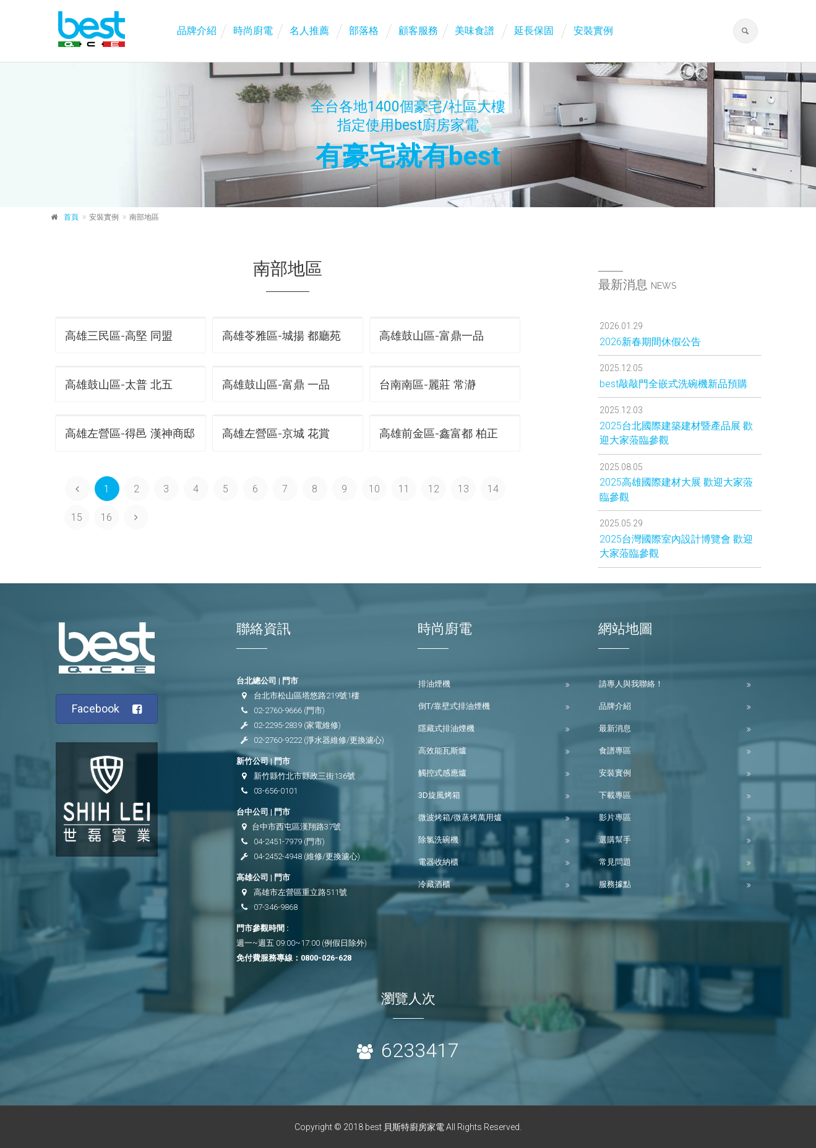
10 (374, 489)
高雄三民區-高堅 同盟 (119, 335)
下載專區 (615, 795)
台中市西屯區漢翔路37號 (296, 826)
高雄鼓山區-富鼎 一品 (276, 384)
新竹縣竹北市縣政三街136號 (304, 776)
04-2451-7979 (278, 841)
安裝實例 (593, 30)
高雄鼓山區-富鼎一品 (431, 335)
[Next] (136, 517)
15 (76, 517)
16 (106, 517)
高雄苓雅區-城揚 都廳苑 (281, 335)
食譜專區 (615, 750)
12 (433, 489)
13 (463, 489)
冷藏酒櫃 (434, 884)
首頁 (71, 217)
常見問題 (615, 862)
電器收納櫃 (438, 862)
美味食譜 (474, 30)
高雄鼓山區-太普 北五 (119, 384)
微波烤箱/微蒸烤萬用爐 (460, 817)
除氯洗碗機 (438, 839)
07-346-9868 (276, 907)
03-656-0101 (276, 790)
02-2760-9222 (278, 740)
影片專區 (615, 817)
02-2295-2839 (278, 725)
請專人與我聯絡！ (631, 683)
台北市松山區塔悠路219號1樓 (306, 695)
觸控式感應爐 (442, 772)
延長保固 (534, 30)
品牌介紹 (197, 30)
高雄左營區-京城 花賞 (276, 433)
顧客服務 (418, 30)
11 (404, 489)
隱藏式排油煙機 (446, 728)
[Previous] (77, 488)
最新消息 (615, 728)
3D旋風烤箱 (439, 795)
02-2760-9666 (278, 710)
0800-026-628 (326, 957)
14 (493, 489)
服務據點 (615, 884)
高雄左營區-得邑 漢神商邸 (130, 433)
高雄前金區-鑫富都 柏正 (438, 433)
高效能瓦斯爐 (442, 750)
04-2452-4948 (278, 856)
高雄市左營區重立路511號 (300, 892)
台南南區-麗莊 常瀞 (427, 384)
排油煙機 (434, 683)
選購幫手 (615, 839)
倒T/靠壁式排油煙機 (454, 706)
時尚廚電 (253, 30)
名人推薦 (309, 30)
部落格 (364, 30)
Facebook (107, 709)
